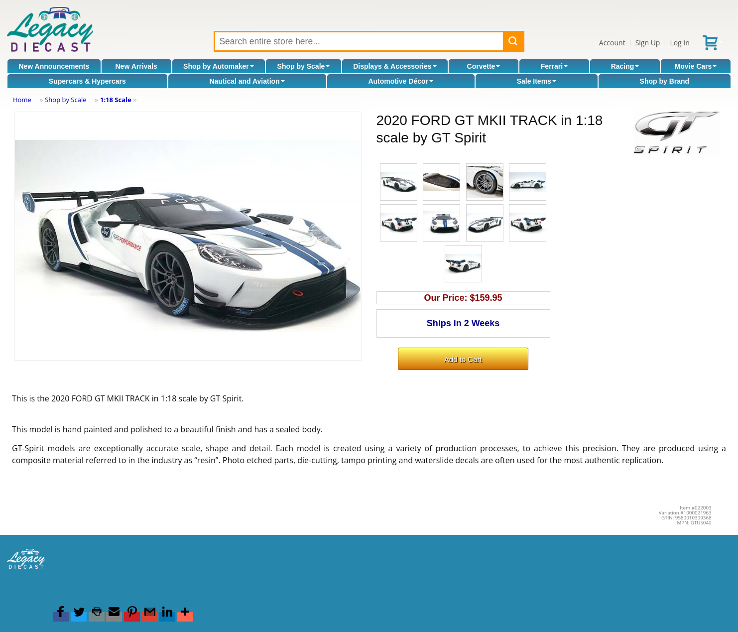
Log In (679, 42)
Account (612, 42)
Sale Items (536, 81)
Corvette (483, 66)
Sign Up (647, 42)
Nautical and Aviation (246, 81)
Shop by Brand (665, 81)
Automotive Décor (400, 81)
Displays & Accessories (394, 66)
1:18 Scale (115, 99)
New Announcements (53, 66)
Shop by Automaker (218, 66)
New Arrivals (136, 66)
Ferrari (554, 66)
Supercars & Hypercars (87, 81)
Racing (625, 66)
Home (22, 99)
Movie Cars (696, 66)
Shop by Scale (303, 66)
